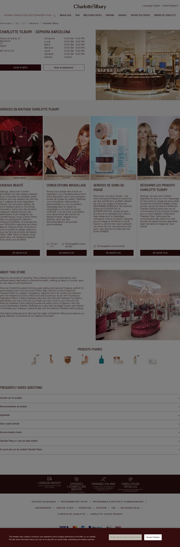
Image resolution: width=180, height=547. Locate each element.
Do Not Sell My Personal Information (125, 539)
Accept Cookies (153, 539)
